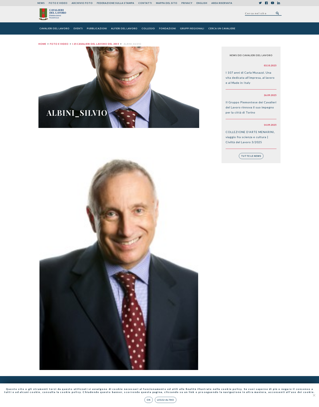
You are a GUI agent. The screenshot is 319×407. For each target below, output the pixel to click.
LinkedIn (278, 3)
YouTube (272, 3)
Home (42, 44)
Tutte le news (251, 156)
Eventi (78, 28)
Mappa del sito (166, 3)
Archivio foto (82, 3)
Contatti (145, 3)
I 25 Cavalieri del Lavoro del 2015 (95, 44)
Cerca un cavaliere (221, 28)
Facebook (266, 3)
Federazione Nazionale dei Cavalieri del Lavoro (52, 14)
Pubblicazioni (97, 28)
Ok (149, 399)
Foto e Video (58, 3)
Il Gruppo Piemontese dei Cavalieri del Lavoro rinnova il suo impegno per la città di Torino (251, 107)
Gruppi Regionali (192, 28)
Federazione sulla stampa (115, 3)
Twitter (260, 3)
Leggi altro (165, 399)
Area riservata (221, 3)
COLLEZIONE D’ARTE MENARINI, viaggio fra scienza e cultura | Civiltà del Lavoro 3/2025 (250, 137)
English (202, 3)
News (41, 3)
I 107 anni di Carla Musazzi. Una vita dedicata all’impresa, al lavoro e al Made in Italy (250, 77)
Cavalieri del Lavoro (54, 28)
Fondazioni (167, 28)
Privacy (186, 3)
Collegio (148, 28)
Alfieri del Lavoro (124, 28)
